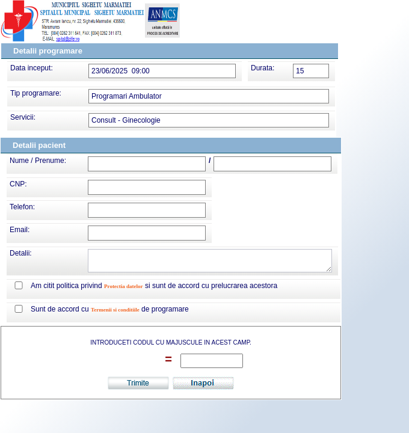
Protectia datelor (123, 286)
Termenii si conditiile (115, 310)
